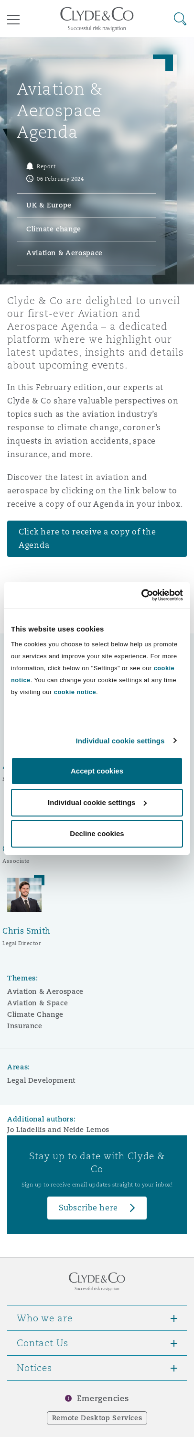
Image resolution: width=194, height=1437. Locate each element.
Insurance (25, 1026)
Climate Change (35, 1014)
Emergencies (103, 1398)
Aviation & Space (37, 1003)
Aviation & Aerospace (45, 991)
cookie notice (75, 692)
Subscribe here (88, 1208)
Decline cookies (97, 833)
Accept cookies (97, 771)
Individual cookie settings (120, 741)
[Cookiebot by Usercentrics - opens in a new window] (141, 595)
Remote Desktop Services (97, 1418)
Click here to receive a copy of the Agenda (87, 538)
